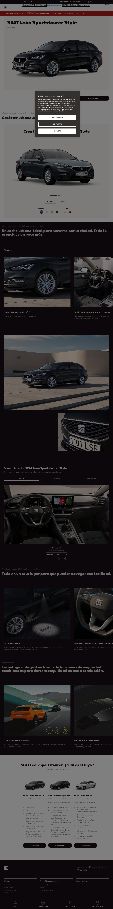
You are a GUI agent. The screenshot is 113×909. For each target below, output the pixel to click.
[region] (57, 114)
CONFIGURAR (57, 124)
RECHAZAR (57, 131)
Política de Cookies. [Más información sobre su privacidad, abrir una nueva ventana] (58, 111)
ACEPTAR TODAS (57, 117)
